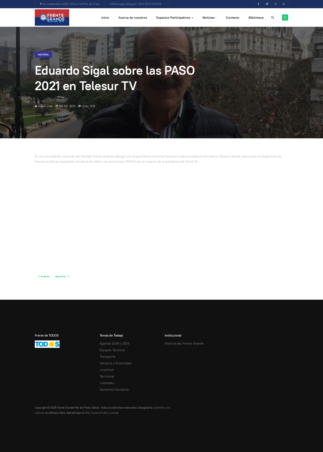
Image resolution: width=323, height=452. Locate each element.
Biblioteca (256, 17)
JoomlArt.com (161, 407)
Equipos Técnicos (112, 350)
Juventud (107, 370)
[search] (272, 17)
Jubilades (107, 383)
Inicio (105, 17)
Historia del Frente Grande (184, 343)
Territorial (107, 376)
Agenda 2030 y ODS (114, 343)
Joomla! (39, 413)
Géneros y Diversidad (115, 363)
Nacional (43, 54)
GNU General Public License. (102, 413)
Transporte (108, 356)
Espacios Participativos (174, 17)
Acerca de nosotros (132, 17)
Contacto (232, 17)
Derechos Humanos (114, 389)
